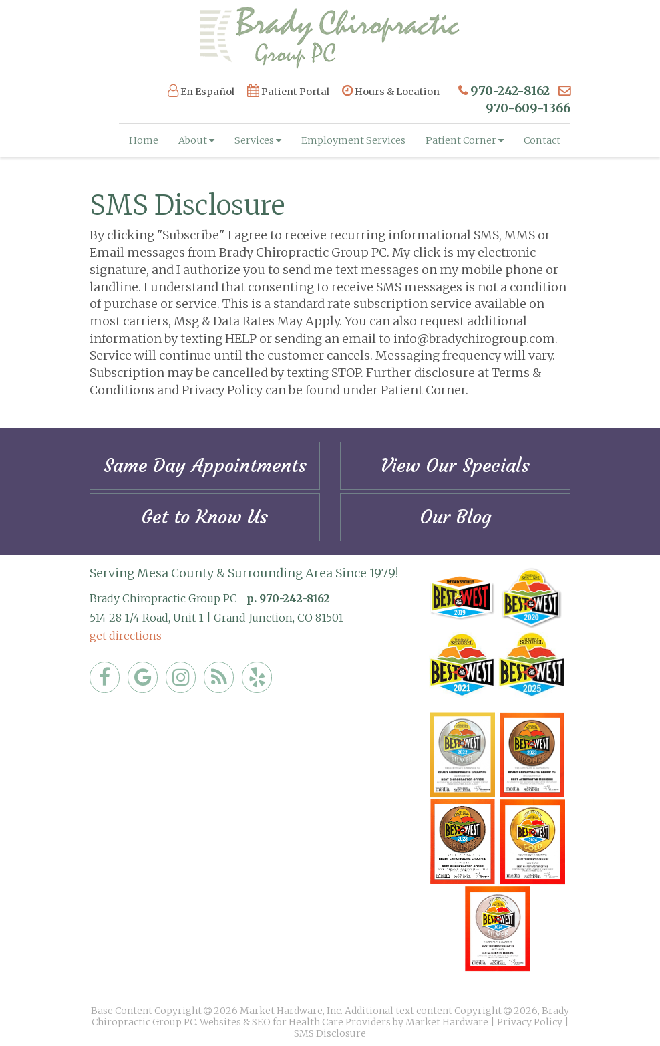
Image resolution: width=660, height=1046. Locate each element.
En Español (201, 91)
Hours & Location (391, 91)
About (196, 140)
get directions (126, 635)
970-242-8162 (510, 90)
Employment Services (353, 140)
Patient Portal (288, 91)
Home (143, 140)
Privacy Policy (529, 1022)
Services (257, 140)
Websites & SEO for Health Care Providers (296, 1022)
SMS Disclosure (330, 1033)
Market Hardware (446, 1022)
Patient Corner (465, 140)
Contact (542, 140)
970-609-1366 (528, 108)
